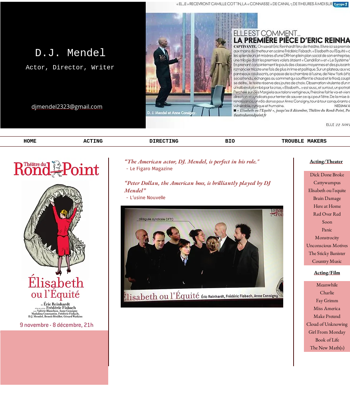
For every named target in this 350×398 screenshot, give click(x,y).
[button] (327, 230)
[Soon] (327, 222)
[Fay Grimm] (327, 301)
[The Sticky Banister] (327, 253)
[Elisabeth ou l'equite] (327, 191)
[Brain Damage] (327, 198)
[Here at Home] (327, 206)
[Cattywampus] (327, 183)
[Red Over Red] (327, 214)
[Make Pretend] (327, 316)
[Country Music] (327, 261)
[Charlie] (327, 293)
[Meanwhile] (327, 285)
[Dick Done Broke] (327, 175)
